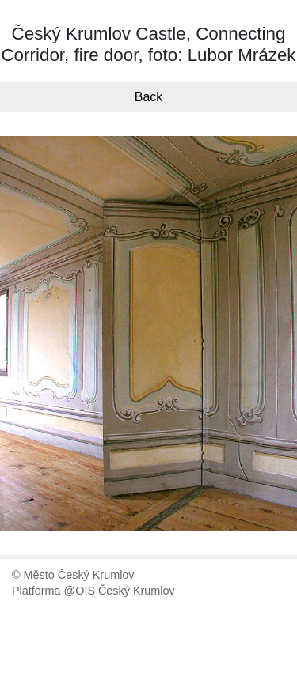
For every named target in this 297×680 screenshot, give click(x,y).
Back (149, 97)
